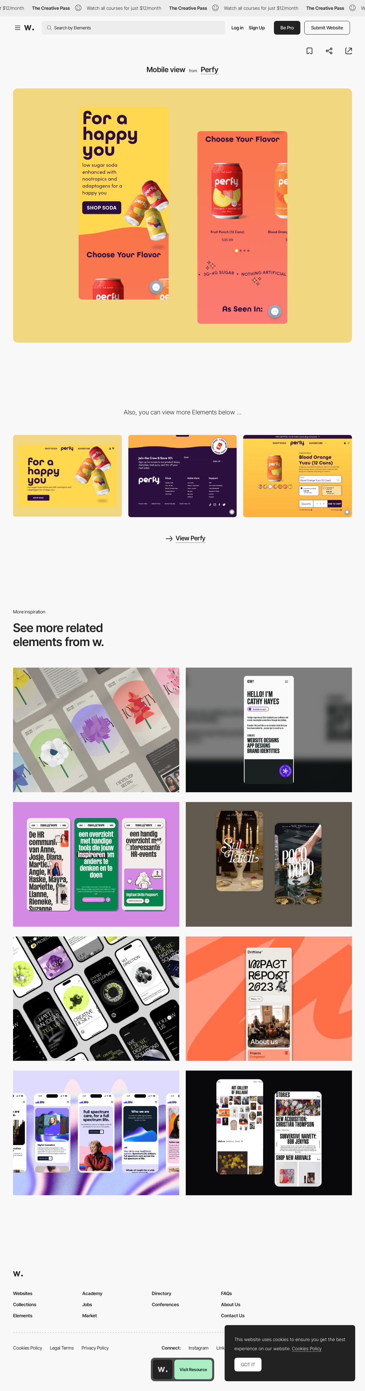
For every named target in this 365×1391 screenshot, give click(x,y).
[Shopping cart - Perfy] (297, 476)
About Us (230, 1304)
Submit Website (327, 27)
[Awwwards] (29, 27)
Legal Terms (62, 1348)
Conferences (165, 1304)
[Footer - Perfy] (182, 476)
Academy (92, 1293)
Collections (24, 1304)
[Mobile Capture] (269, 864)
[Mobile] (96, 730)
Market (89, 1315)
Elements (22, 1315)
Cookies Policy (27, 1348)
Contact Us (233, 1315)
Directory (161, 1293)
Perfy (209, 69)
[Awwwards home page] (162, 1369)
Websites (22, 1293)
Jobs (87, 1304)
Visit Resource (193, 1369)
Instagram (199, 1348)
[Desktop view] (67, 475)
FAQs (226, 1293)
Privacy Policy (95, 1348)
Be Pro (287, 27)
